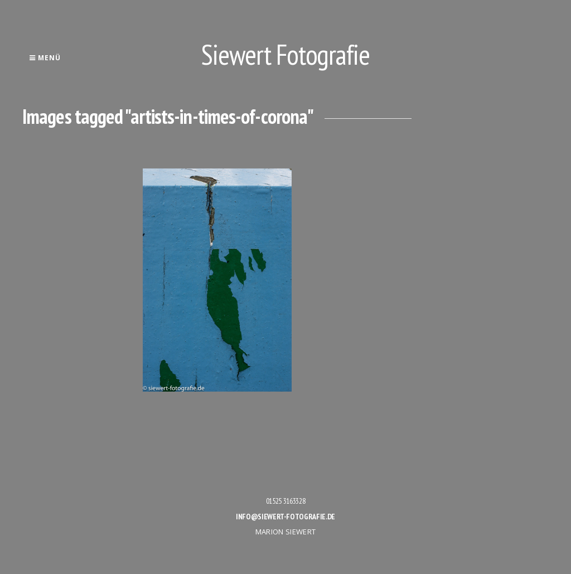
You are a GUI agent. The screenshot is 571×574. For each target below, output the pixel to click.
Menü (45, 57)
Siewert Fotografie (285, 54)
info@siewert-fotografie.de (285, 517)
